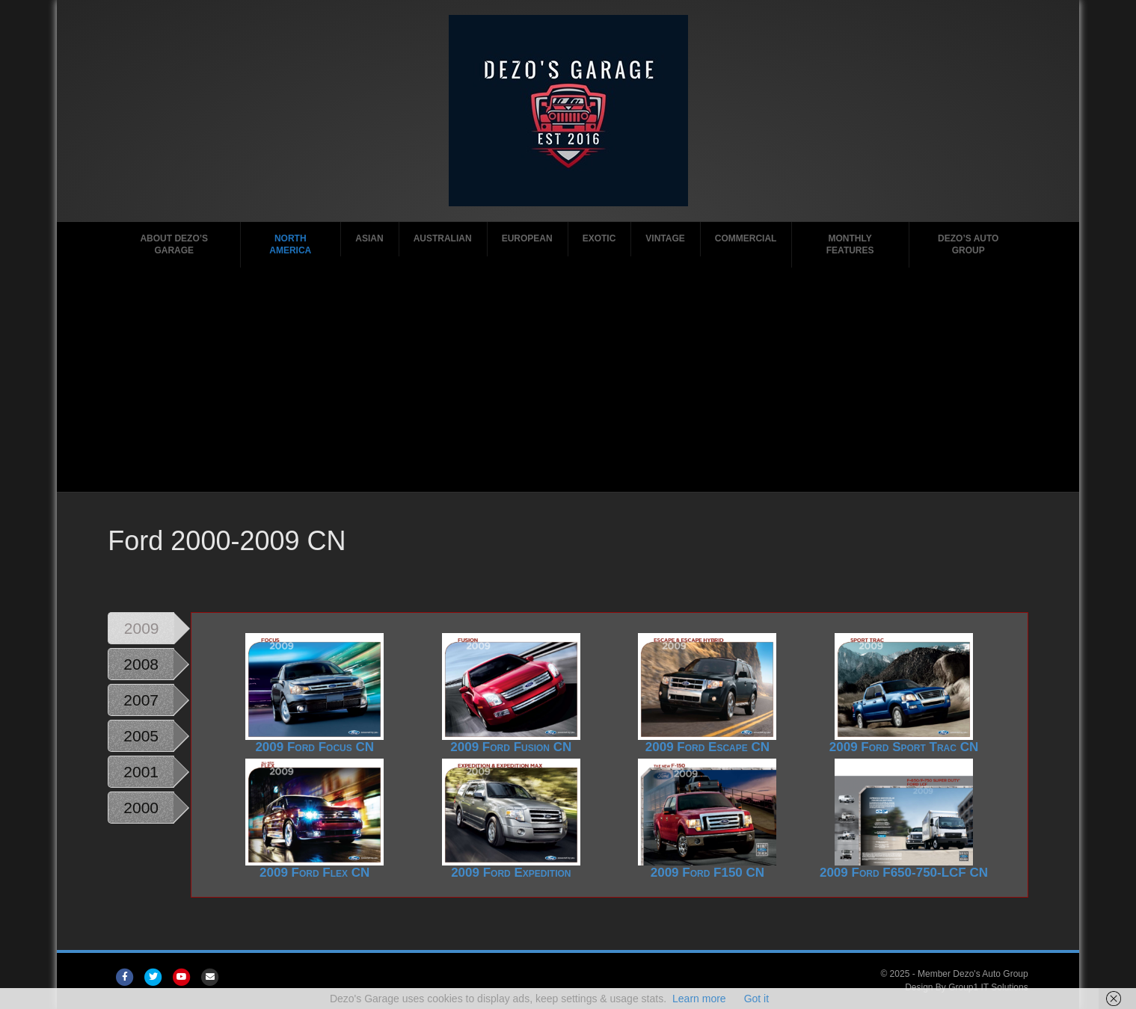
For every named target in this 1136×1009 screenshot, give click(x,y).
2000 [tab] (141, 807)
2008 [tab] (141, 664)
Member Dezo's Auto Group (973, 974)
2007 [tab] (141, 700)
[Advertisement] (568, 379)
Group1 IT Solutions (988, 987)
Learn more (699, 999)
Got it (756, 999)
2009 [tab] (141, 628)
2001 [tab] (141, 771)
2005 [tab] (141, 735)
